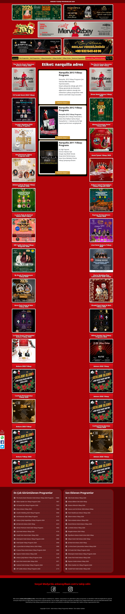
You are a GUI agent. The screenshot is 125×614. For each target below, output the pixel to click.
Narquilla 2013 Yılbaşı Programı (70, 74)
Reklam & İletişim (100, 58)
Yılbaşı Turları (67, 58)
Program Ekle (90, 58)
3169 (57, 557)
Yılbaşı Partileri (57, 58)
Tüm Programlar (24, 58)
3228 (57, 554)
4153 (57, 531)
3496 (57, 546)
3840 (57, 535)
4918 (57, 520)
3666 (57, 539)
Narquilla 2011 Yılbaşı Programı (70, 144)
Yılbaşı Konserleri (46, 58)
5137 (57, 516)
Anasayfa (15, 58)
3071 (57, 561)
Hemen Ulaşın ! (62, 103)
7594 (57, 509)
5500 (57, 513)
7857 (57, 501)
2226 (57, 565)
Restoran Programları (78, 58)
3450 (57, 550)
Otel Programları (35, 58)
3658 (57, 543)
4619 (57, 524)
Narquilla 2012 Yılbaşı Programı (70, 109)
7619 (57, 505)
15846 (57, 498)
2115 (57, 569)
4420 (57, 528)
